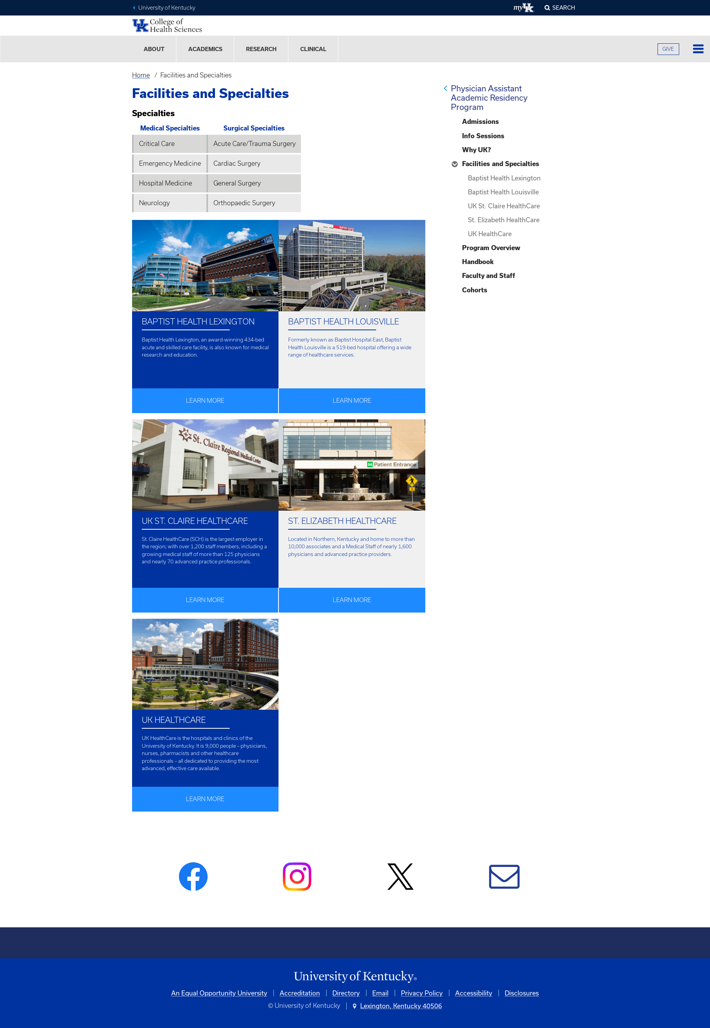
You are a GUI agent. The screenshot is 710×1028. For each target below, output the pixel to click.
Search (563, 7)
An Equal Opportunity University (219, 993)
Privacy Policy (422, 993)
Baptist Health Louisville (503, 192)
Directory (346, 993)
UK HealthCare (490, 233)
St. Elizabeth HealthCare (504, 219)
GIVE (668, 49)
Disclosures (522, 993)
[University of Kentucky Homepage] (355, 977)
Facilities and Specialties (500, 163)
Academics (205, 49)
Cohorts (474, 290)
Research (261, 49)
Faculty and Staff (488, 275)
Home (141, 75)
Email (380, 993)
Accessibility (473, 993)
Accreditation (300, 993)
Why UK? (476, 149)
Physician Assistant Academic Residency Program (489, 98)
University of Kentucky (166, 8)
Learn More (205, 400)
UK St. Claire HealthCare (504, 205)
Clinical (313, 49)
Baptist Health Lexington (504, 178)
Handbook (477, 261)
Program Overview (491, 247)
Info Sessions (483, 135)
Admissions (480, 121)
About (154, 49)
